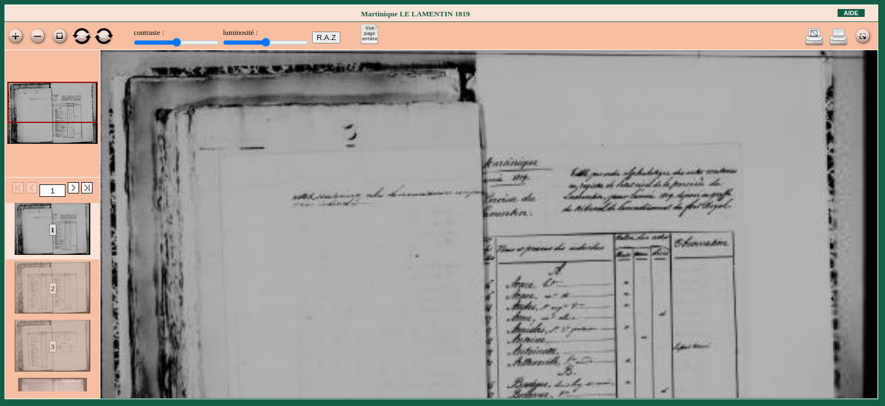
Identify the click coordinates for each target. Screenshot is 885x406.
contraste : (149, 32)
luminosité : (240, 32)
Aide (851, 13)
